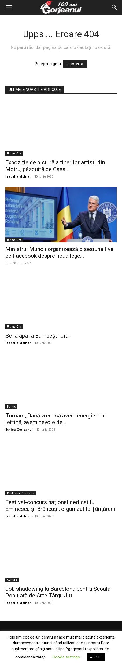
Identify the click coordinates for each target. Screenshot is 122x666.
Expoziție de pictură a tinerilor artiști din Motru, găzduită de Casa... (55, 165)
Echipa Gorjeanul (19, 429)
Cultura (12, 580)
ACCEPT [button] (96, 657)
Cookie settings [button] (66, 657)
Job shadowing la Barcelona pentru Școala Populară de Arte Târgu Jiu (57, 592)
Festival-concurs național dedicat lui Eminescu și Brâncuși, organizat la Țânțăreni (60, 505)
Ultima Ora (14, 153)
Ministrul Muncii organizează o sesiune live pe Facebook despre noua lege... (59, 252)
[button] (9, 7)
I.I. (7, 263)
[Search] (114, 7)
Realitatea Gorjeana (20, 493)
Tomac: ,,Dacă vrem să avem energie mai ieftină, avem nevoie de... (55, 419)
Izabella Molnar (18, 176)
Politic (11, 406)
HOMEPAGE (75, 64)
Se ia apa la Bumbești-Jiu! (37, 335)
